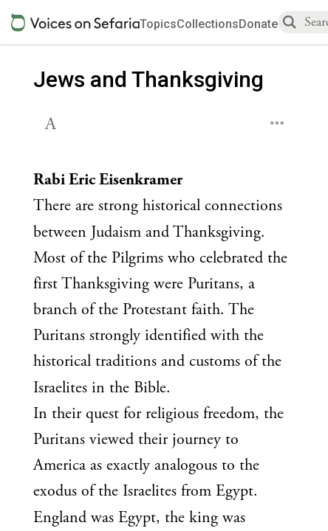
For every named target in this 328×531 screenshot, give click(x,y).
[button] (52, 121)
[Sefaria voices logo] (75, 22)
